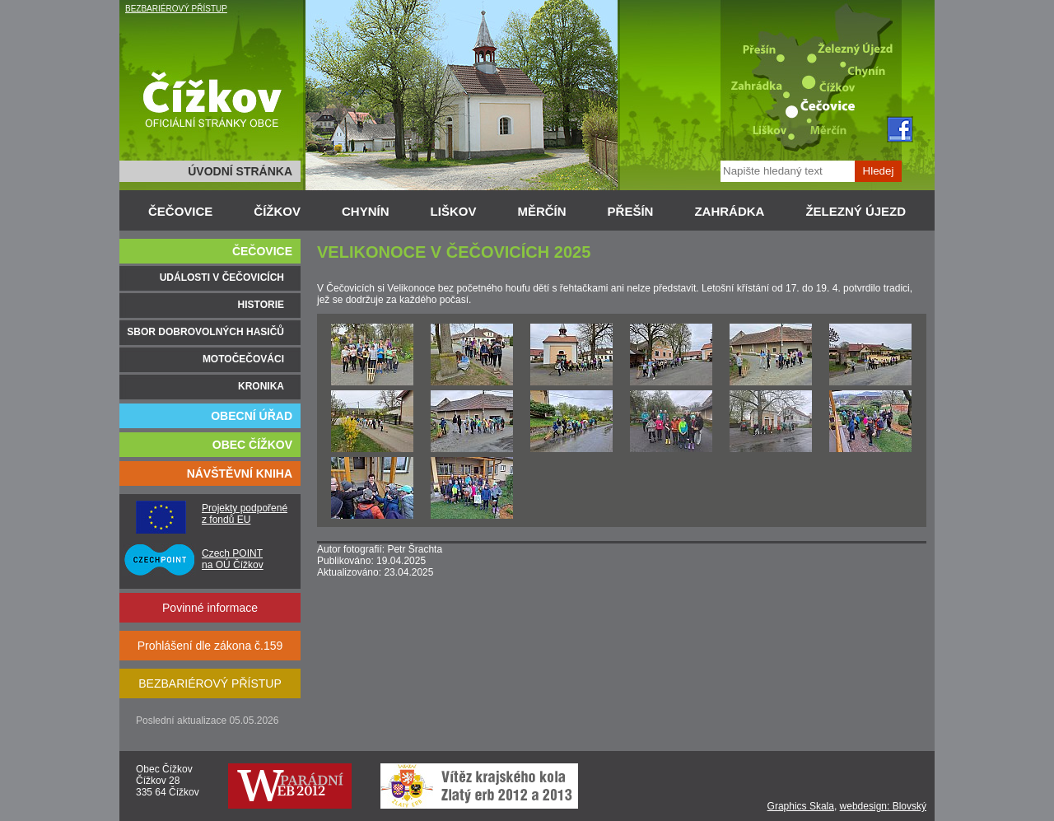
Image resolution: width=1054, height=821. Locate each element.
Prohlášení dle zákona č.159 (210, 645)
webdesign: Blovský (883, 806)
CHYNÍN (365, 211)
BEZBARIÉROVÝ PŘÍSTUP (176, 8)
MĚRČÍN (541, 211)
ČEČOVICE (180, 211)
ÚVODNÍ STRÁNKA (240, 171)
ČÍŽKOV (277, 211)
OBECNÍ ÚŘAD (251, 415)
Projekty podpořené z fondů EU (244, 513)
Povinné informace (210, 607)
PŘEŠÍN (631, 211)
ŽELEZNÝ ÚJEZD (855, 211)
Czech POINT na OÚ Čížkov (233, 559)
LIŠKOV (454, 211)
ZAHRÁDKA (729, 211)
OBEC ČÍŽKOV (252, 444)
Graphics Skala (800, 806)
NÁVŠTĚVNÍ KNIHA (239, 473)
